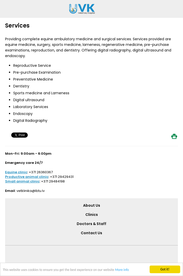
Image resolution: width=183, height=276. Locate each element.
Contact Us (91, 232)
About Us (91, 205)
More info (122, 270)
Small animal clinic (22, 181)
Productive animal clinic (26, 176)
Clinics (91, 214)
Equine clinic (16, 172)
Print (174, 136)
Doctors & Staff (91, 223)
